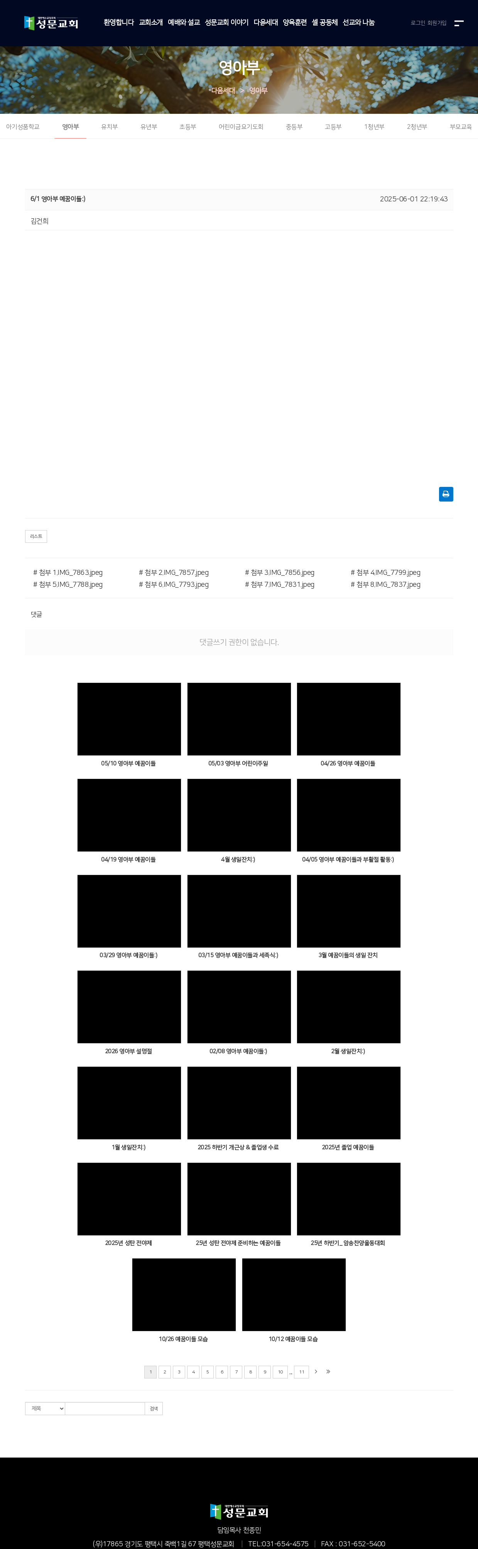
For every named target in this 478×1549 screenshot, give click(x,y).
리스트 (36, 536)
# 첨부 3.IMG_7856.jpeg (279, 573)
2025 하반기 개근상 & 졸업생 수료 (238, 1147)
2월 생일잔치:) (348, 1051)
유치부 (109, 127)
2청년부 (417, 127)
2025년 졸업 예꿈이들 (348, 1147)
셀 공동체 (325, 23)
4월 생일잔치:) (238, 859)
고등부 (333, 127)
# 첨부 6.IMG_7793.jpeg (173, 585)
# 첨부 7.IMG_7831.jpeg (279, 585)
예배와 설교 (183, 23)
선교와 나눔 (358, 23)
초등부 (187, 127)
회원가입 (437, 23)
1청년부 (374, 127)
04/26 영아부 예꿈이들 (348, 763)
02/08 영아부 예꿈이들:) (238, 1051)
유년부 (148, 127)
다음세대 (265, 23)
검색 (154, 1408)
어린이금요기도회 (241, 127)
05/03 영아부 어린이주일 (238, 763)
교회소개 (151, 23)
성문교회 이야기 (226, 23)
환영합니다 (119, 23)
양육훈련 (295, 23)
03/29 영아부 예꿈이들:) (128, 956)
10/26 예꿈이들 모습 (183, 1339)
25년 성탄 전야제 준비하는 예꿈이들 (238, 1243)
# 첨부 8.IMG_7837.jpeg (385, 585)
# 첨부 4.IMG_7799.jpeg (385, 573)
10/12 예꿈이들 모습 (293, 1339)
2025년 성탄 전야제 (128, 1243)
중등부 (294, 127)
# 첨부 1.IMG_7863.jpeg (68, 573)
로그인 (418, 23)
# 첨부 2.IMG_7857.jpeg (173, 573)
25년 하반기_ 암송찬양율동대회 (348, 1243)
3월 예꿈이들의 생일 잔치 (348, 956)
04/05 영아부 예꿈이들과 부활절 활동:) (348, 859)
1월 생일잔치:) (128, 1147)
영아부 (258, 91)
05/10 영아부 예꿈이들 (128, 763)
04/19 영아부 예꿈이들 (128, 859)
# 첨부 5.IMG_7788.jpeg (68, 585)
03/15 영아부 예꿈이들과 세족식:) (238, 956)
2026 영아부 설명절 (128, 1051)
